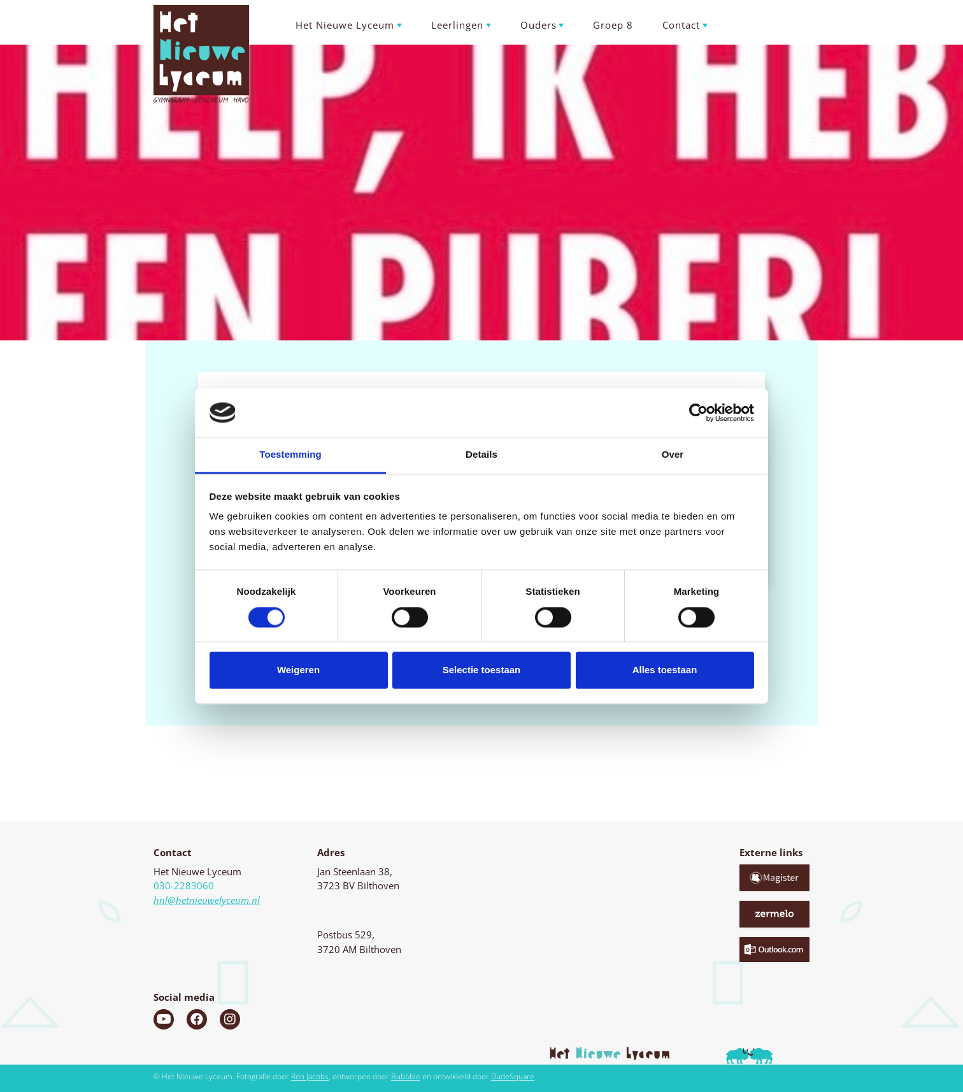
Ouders (538, 24)
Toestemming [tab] (290, 454)
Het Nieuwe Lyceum (345, 24)
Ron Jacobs (310, 1076)
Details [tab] (481, 454)
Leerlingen (457, 24)
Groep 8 (613, 24)
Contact (681, 24)
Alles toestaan (664, 670)
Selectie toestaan (482, 670)
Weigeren (298, 670)
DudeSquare (512, 1076)
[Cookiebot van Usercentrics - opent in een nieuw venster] (698, 412)
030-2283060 (183, 885)
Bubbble (405, 1076)
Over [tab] (673, 454)
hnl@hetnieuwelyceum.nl (206, 900)
